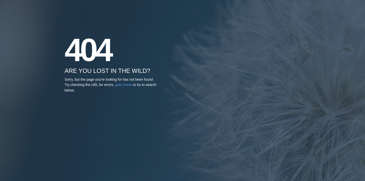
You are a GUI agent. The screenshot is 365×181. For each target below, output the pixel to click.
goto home (123, 85)
